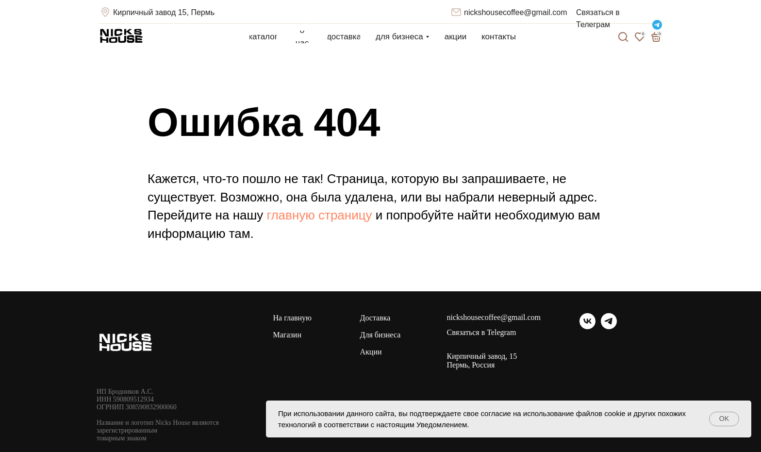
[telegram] (609, 326)
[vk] (587, 326)
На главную (292, 318)
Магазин (287, 335)
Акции (371, 352)
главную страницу (319, 215)
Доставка (375, 318)
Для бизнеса (380, 335)
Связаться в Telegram (481, 332)
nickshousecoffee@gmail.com (515, 12)
